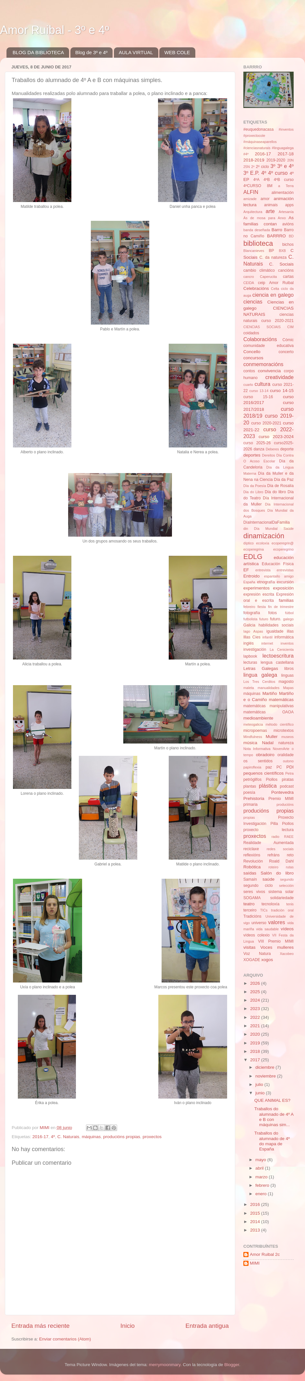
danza (258, 449)
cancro (248, 277)
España (249, 582)
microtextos (284, 730)
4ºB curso (284, 179)
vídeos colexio (256, 935)
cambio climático (259, 270)
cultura (263, 384)
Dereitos (268, 455)
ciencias (252, 301)
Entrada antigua (207, 1325)
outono (288, 761)
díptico (248, 543)
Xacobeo (287, 954)
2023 (255, 1008)
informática (284, 637)
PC (279, 767)
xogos (267, 959)
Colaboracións (260, 339)
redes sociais (280, 849)
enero (261, 1193)
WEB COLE (177, 52)
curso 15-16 (258, 397)
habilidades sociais (276, 625)
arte (270, 211)
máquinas (91, 1136)
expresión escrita (258, 594)
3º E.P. (251, 173)
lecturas (250, 662)
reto (290, 855)
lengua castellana (277, 662)
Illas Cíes (252, 637)
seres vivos (254, 891)
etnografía (266, 582)
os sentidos (258, 761)
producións (285, 804)
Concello (252, 351)
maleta (248, 688)
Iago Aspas (253, 631)
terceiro (249, 910)
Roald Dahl (281, 861)
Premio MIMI (281, 798)
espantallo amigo (279, 576)
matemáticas (281, 699)
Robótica (252, 866)
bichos (288, 244)
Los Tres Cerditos (259, 682)
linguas (287, 675)
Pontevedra (282, 792)
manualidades (268, 688)
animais (271, 205)
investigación (254, 649)
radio (275, 837)
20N (290, 160)
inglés (248, 643)
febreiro (249, 607)
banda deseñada (256, 230)
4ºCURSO (252, 186)
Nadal (268, 742)
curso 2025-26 (257, 443)
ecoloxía (262, 543)
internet (267, 643)
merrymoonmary (164, 1364)
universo (258, 923)
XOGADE (251, 960)
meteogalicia (253, 724)
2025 (255, 991)
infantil (267, 637)
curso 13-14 (259, 391)
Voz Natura (257, 953)
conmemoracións (263, 364)
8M (270, 186)
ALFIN (250, 192)
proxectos (152, 1136)
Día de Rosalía (280, 485)
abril (260, 1168)
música (250, 742)
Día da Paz (284, 479)
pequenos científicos (263, 773)
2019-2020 (275, 160)
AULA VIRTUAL (136, 52)
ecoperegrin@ (283, 543)
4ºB (266, 179)
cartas (288, 276)
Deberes (272, 449)
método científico (280, 724)
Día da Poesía (254, 486)
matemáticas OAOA (268, 712)
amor (265, 198)
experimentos (256, 588)
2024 (255, 1000)
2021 (255, 1025)
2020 (255, 1034)
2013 (255, 1230)
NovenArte (281, 749)
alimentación (283, 192)
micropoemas (255, 730)
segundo (287, 879)
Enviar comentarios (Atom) (65, 1339)
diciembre (265, 1067)
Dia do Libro (253, 492)
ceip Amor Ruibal (276, 282)
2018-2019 (253, 160)
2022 (255, 1017)
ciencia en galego (273, 295)
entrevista (263, 570)
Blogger (231, 1364)
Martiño (269, 693)
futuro (263, 619)
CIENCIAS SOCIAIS (262, 327)
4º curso (277, 173)
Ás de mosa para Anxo (264, 218)
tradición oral (282, 910)
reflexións (251, 855)
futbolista (250, 619)
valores (276, 922)
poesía (249, 792)
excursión (285, 582)
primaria (250, 804)
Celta (275, 289)
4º (53, 1136)
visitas (249, 947)
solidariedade (282, 898)
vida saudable (267, 929)
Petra (289, 773)
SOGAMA (252, 898)
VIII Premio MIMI (276, 941)
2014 (255, 1221)
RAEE (289, 837)
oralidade (285, 755)
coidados (251, 333)
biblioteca (258, 243)
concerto (286, 352)
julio (259, 1084)
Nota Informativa (256, 749)
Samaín (250, 879)
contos (249, 371)
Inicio (127, 1325)
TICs (264, 910)
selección (286, 885)
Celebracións (256, 288)
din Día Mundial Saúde (268, 528)
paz (269, 767)
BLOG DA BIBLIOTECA (38, 52)
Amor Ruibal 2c (265, 1254)
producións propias (121, 1136)
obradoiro (265, 754)
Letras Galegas (260, 668)
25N (246, 167)
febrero (263, 1185)
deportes (252, 455)
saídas (249, 873)
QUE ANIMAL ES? (272, 1100)
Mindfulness (252, 737)
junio (260, 1092)
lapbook (250, 656)
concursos (253, 357)
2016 (255, 1204)
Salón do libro (277, 873)
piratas (288, 779)
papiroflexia (252, 767)
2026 (255, 983)
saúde (268, 879)
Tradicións (252, 916)
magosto (286, 681)
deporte (287, 449)
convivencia (269, 370)
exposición (283, 588)
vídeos (287, 928)
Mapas (288, 688)
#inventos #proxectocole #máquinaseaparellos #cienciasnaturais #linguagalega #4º (268, 141)
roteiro (273, 867)
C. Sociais (281, 264)
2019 (255, 1043)
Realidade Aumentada (268, 842)
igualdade (275, 631)
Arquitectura (252, 212)
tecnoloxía (270, 904)
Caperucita (268, 277)
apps (289, 205)
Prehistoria (253, 798)
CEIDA (248, 283)
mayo (261, 1159)
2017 (255, 1059)
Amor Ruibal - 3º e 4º (54, 30)
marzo (262, 1176)
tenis (290, 904)
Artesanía (286, 212)
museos (287, 737)
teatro (249, 903)
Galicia (249, 625)
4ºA (256, 179)
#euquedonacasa (258, 129)
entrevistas (285, 570)
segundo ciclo (258, 885)
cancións (286, 270)
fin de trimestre (281, 607)
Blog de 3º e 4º (91, 52)
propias (249, 817)
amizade (250, 199)
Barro (277, 229)
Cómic (288, 340)
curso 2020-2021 (266, 423)
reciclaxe (251, 849)
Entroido (251, 576)
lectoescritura (278, 656)
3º (273, 166)
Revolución (253, 861)
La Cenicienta (282, 649)
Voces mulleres (277, 947)
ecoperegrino (283, 549)
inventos (287, 643)
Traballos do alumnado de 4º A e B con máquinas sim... (274, 1116)
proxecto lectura (268, 829)
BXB (282, 251)
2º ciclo (262, 166)
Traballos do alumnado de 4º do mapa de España (272, 1141)
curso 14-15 (282, 390)
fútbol (289, 613)
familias (286, 600)
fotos (272, 613)
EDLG (252, 557)
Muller (272, 736)
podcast (287, 786)
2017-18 (285, 153)
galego (288, 619)
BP (271, 250)
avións (288, 224)
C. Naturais (68, 1136)
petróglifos (252, 779)
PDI (290, 767)
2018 (255, 1051)
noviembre (266, 1076)
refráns (273, 855)
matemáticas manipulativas (268, 706)
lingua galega (260, 675)
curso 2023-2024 (276, 436)
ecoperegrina (253, 549)
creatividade (279, 377)
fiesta (261, 607)
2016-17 (40, 1136)
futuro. (275, 619)
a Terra (286, 186)
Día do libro (275, 492)
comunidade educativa (268, 345)
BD (291, 236)
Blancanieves (253, 251)
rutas (290, 867)
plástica (268, 786)
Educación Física (278, 564)
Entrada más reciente (40, 1325)
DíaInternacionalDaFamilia (266, 522)
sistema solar (281, 891)
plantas (249, 786)
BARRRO (276, 235)
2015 (255, 1213)
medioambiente (258, 718)
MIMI (255, 1263)
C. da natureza (273, 257)
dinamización (263, 536)
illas (290, 631)
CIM (290, 327)
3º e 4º (285, 166)
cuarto (248, 385)
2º (252, 167)
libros (289, 668)
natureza (286, 743)
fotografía (251, 613)
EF (246, 569)
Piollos (271, 779)
